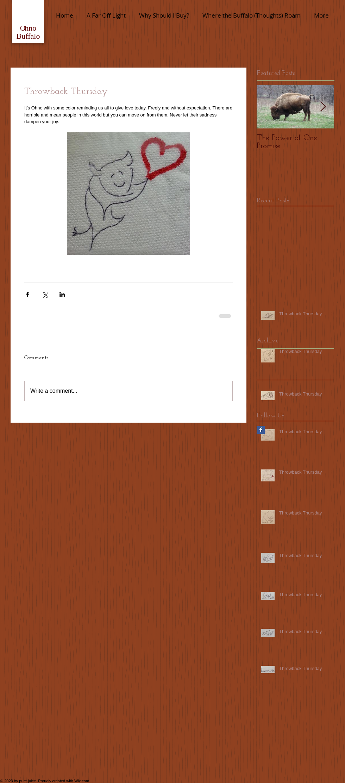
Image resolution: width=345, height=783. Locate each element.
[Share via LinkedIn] (62, 294)
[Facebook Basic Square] (261, 430)
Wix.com (81, 781)
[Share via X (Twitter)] (45, 294)
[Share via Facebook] (27, 294)
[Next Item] (323, 106)
